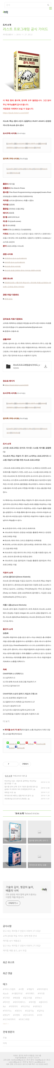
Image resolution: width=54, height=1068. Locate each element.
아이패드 (31, 994)
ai (5, 1006)
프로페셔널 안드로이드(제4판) (15, 799)
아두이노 (8, 1011)
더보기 (5, 1023)
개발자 (31, 989)
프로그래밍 (24, 1019)
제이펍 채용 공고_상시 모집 (14, 951)
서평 (22, 989)
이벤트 (17, 1015)
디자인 (7, 998)
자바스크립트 (9, 989)
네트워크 (38, 1006)
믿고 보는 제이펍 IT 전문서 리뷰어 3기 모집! (22, 931)
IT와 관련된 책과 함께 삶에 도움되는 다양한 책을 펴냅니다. (21, 896)
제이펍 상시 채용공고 (12, 941)
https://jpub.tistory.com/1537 (16, 113)
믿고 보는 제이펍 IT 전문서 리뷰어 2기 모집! (22, 946)
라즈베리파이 (9, 1019)
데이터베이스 (20, 1002)
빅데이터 (14, 1006)
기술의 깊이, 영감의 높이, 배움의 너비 (20, 889)
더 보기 (6, 721)
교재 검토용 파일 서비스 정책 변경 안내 (20, 936)
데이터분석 (43, 989)
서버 (40, 1015)
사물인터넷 (17, 994)
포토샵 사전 (8, 792)
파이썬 (7, 1002)
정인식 (19, 1011)
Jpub (6, 994)
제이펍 (33, 1002)
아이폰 (41, 994)
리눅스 (39, 998)
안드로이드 (29, 1015)
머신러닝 (26, 1006)
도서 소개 (8, 776)
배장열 (17, 998)
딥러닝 (41, 1011)
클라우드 (44, 1002)
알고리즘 (28, 998)
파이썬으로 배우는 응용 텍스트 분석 (17, 796)
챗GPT (7, 1015)
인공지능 (30, 1011)
